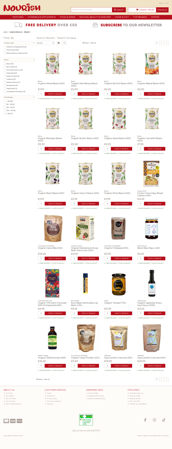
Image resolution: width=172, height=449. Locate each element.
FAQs (48, 394)
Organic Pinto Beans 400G (117, 193)
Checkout (162, 10)
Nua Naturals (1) (12, 85)
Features (18, 17)
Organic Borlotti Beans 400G (118, 83)
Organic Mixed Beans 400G (51, 83)
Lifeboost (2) (11, 79)
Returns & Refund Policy (96, 399)
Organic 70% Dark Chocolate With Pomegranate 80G (52, 304)
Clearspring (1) (12, 73)
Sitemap (49, 404)
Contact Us (50, 396)
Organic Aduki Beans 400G (117, 138)
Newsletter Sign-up (135, 394)
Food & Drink (67, 17)
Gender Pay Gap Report (137, 404)
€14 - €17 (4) (11, 110)
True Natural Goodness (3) (16, 91)
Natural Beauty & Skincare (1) (17, 53)
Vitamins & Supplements (42, 17)
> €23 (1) (10, 113)
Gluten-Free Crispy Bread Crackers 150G (150, 194)
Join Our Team (10, 399)
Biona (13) (10, 63)
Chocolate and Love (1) (15, 70)
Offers (155, 17)
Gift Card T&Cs (134, 402)
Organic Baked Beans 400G (151, 83)
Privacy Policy (51, 399)
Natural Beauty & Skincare (95, 17)
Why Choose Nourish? (13, 404)
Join (167, 3)
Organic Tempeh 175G (115, 303)
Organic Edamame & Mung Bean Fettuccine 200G (84, 249)
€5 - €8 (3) (11, 104)
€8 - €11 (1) (10, 107)
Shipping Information (95, 396)
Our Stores (8, 396)
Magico (145, 436)
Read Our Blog (134, 396)
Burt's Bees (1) (12, 67)
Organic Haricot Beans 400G (85, 193)
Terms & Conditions (53, 402)
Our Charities (9, 402)
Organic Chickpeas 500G (116, 248)
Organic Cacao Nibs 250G (50, 248)
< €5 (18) (10, 101)
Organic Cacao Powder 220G (85, 358)
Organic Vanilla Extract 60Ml (52, 358)
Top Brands (140, 17)
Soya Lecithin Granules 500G (151, 358)
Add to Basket (55, 94)
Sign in (161, 3)
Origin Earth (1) (12, 88)
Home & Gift (122, 17)
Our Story (8, 394)
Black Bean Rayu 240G (148, 248)
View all (93, 43)
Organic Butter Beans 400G (85, 138)
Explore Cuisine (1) (13, 76)
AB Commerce (163, 436)
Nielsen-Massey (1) (13, 82)
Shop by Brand (134, 399)
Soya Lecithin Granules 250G (118, 358)
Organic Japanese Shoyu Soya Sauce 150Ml (149, 304)
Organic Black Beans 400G (51, 193)
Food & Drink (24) (13, 50)
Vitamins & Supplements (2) (16, 47)
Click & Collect (92, 394)
